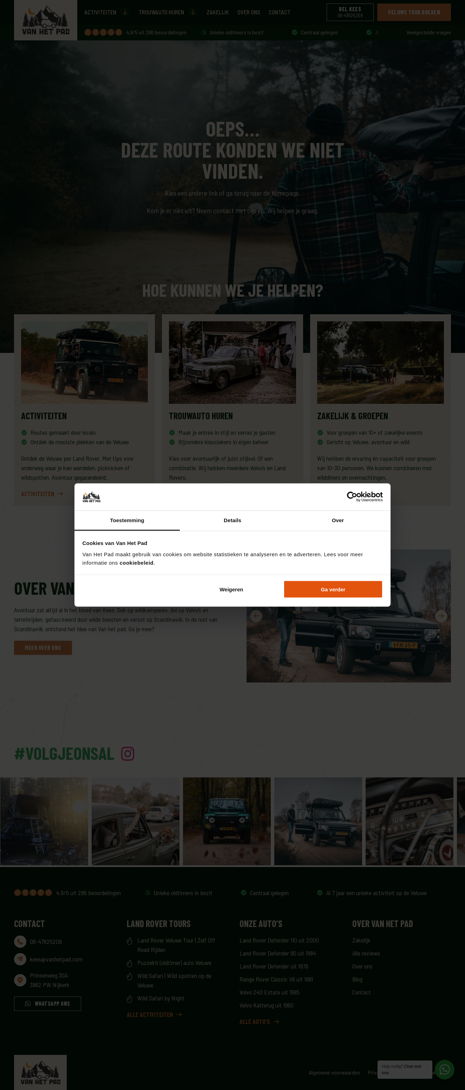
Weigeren (231, 589)
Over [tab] (338, 520)
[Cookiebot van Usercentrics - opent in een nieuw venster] (352, 497)
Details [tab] (232, 520)
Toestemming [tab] (127, 520)
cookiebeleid (136, 562)
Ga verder (333, 589)
